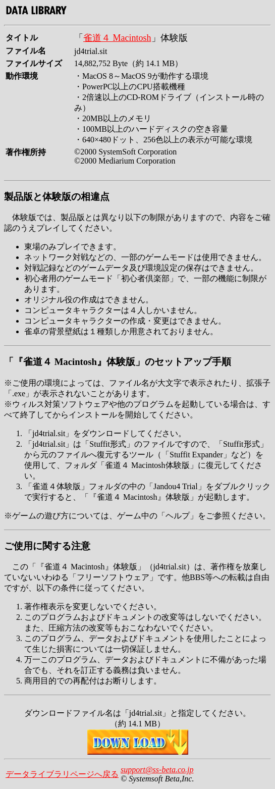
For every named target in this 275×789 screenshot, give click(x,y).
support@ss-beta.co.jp (157, 769)
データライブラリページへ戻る (62, 774)
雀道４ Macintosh (117, 38)
